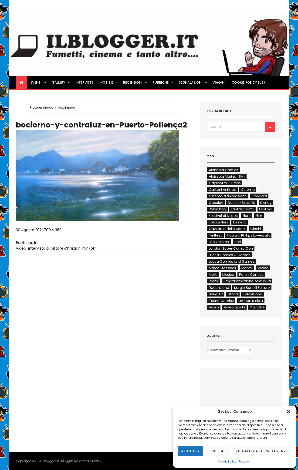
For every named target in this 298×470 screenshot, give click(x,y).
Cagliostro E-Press (225, 182)
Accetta (190, 451)
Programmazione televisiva (247, 281)
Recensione (219, 287)
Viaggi (219, 82)
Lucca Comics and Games (231, 261)
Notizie (109, 82)
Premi (214, 281)
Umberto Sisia (251, 300)
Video (214, 307)
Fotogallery (218, 222)
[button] (288, 411)
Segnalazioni (193, 82)
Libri (237, 241)
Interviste (84, 82)
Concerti (259, 196)
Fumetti (240, 222)
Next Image (66, 107)
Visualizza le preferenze (261, 451)
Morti (213, 274)
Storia (233, 294)
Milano (262, 267)
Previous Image (41, 107)
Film (259, 215)
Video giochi (234, 307)
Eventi (38, 82)
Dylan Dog (217, 209)
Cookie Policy (227, 461)
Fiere (247, 215)
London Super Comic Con (231, 248)
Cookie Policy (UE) (248, 82)
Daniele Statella (241, 202)
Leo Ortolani (219, 241)
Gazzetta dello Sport (227, 228)
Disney (265, 202)
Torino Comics (221, 300)
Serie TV (216, 294)
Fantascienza (242, 209)
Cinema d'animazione (228, 196)
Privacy (244, 461)
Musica (228, 274)
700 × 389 (52, 230)
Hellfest (215, 235)
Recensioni (135, 82)
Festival (265, 209)
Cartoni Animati (222, 189)
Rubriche (163, 82)
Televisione (252, 294)
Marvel (247, 267)
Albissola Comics (223, 169)
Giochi (255, 228)
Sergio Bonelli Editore (252, 287)
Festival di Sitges (223, 215)
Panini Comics (251, 274)
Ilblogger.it (51, 461)
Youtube (257, 307)
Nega (218, 451)
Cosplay (216, 202)
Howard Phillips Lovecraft (248, 235)
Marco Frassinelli (223, 267)
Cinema (248, 189)
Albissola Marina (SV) (227, 176)
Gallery (61, 82)
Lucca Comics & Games (229, 254)
